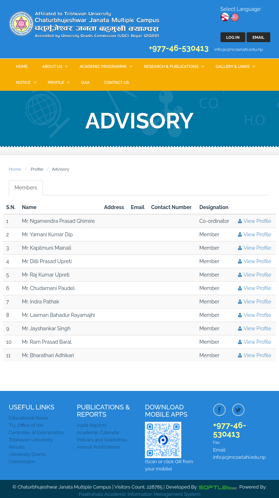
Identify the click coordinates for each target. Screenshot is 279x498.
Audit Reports (92, 425)
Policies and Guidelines (102, 439)
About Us (52, 66)
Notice (23, 82)
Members (26, 188)
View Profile (253, 221)
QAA (85, 82)
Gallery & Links (233, 66)
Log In (233, 37)
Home (22, 66)
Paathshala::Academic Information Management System (139, 494)
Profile (56, 82)
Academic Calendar (98, 432)
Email (258, 37)
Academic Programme (103, 66)
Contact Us (116, 82)
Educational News (28, 418)
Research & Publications (171, 66)
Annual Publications (98, 447)
